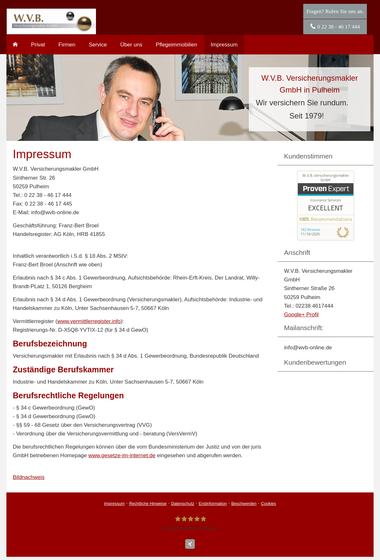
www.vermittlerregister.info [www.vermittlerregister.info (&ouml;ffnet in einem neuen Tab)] (89, 321)
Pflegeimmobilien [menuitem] (176, 45)
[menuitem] (15, 44)
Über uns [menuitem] (131, 45)
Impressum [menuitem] (224, 45)
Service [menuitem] (98, 45)
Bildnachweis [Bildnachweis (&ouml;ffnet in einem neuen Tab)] (28, 477)
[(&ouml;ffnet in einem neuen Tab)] (325, 239)
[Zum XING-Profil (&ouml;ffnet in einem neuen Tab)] (190, 544)
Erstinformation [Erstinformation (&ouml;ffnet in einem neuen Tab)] (212, 503)
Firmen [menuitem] (66, 45)
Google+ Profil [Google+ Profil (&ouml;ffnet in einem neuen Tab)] (301, 315)
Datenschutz (182, 503)
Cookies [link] (268, 503)
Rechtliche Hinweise (148, 503)
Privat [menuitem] (38, 45)
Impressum (114, 503)
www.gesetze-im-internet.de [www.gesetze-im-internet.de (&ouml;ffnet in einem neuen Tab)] (121, 455)
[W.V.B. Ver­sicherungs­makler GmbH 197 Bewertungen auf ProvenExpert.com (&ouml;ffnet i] (190, 522)
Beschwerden (244, 503)
